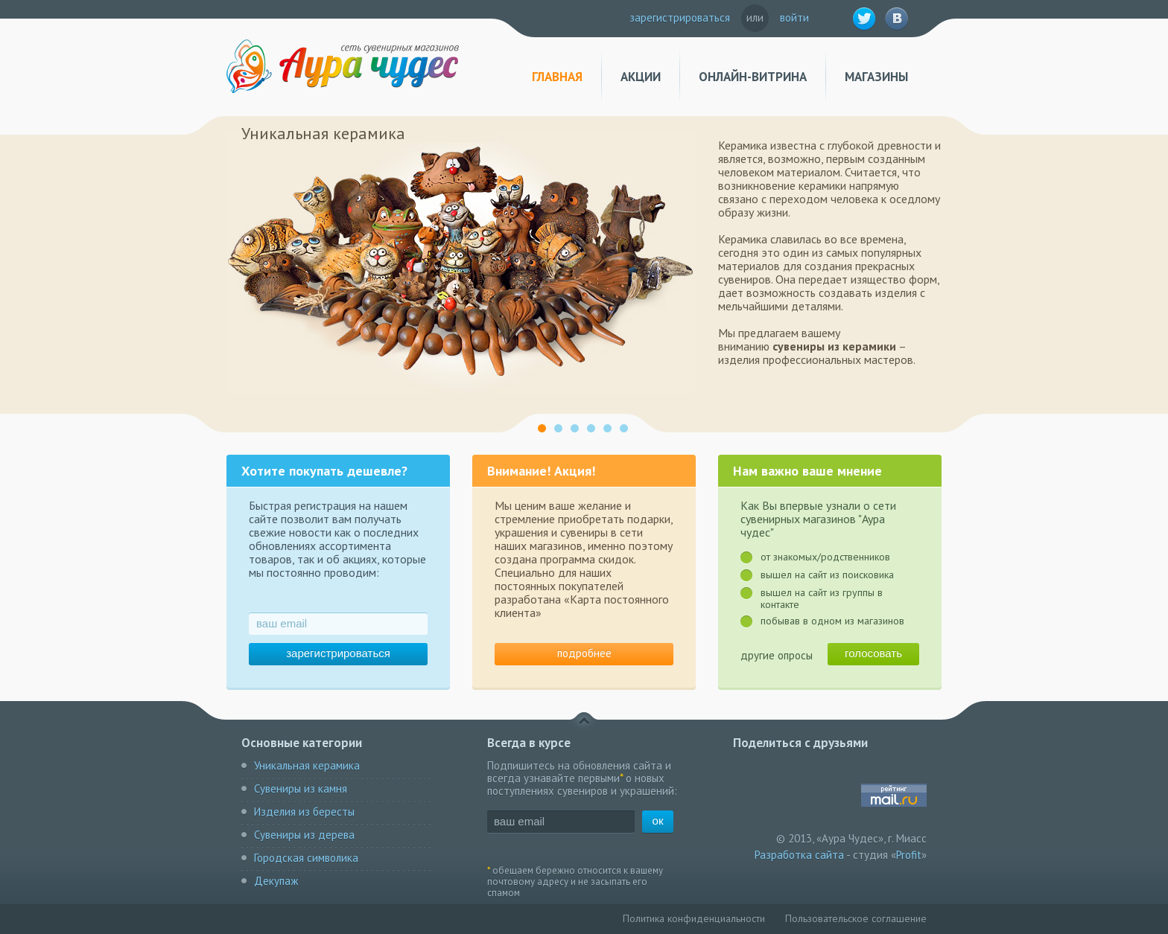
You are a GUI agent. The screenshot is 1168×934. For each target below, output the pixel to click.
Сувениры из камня (300, 788)
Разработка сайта (799, 855)
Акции (640, 77)
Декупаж (276, 881)
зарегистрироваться (679, 17)
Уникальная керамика (307, 765)
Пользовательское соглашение (856, 918)
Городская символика (306, 858)
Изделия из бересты (304, 812)
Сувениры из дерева (304, 835)
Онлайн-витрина (753, 77)
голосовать (873, 653)
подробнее (584, 653)
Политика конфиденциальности (694, 918)
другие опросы (776, 655)
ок (658, 820)
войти (794, 17)
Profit (908, 855)
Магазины (876, 77)
